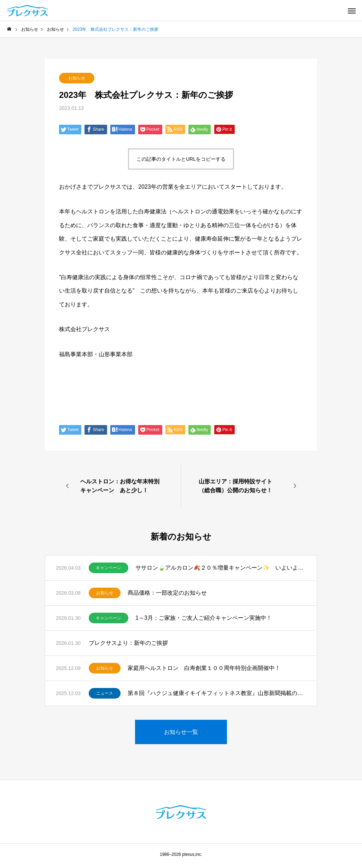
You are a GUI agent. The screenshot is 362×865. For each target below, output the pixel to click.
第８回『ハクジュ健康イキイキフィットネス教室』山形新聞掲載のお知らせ (217, 693)
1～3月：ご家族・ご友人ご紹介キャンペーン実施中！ (203, 618)
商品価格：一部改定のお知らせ (167, 593)
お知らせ (76, 78)
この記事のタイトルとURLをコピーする (181, 159)
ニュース (104, 693)
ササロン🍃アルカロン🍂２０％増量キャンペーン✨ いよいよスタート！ (220, 568)
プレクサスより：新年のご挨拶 (128, 643)
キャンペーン (108, 567)
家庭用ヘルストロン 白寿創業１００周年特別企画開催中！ (204, 668)
